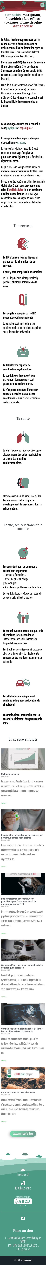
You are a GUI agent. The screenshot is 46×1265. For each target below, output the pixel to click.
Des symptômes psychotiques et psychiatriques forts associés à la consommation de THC (18, 901)
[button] (42, 5)
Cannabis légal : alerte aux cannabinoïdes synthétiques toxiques (22, 966)
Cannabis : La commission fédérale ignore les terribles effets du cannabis (22, 1030)
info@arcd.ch (23, 1174)
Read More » (3, 803)
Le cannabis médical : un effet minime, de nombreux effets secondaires (22, 836)
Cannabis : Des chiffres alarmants (18, 1092)
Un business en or (10, 774)
